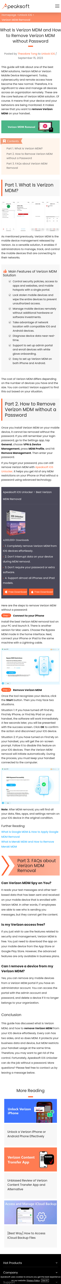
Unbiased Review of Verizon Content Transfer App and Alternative (27, 1184)
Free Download (17, 592)
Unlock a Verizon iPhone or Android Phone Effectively (26, 1134)
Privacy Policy (33, 1280)
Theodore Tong (27, 54)
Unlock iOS (25, 15)
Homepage (9, 15)
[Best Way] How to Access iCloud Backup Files (26, 1235)
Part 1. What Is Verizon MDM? (25, 148)
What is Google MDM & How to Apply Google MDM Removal (29, 834)
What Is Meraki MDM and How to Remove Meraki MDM (27, 844)
